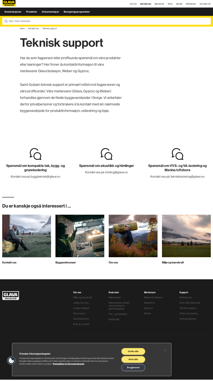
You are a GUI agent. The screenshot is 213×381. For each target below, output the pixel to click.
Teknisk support (49, 29)
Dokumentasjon (50, 13)
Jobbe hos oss (81, 304)
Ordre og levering (188, 314)
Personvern (79, 314)
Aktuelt (179, 4)
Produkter (32, 13)
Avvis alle (133, 359)
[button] (11, 360)
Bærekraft (159, 4)
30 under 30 (205, 4)
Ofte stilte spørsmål (189, 304)
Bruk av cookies (81, 325)
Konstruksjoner (13, 13)
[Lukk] (165, 350)
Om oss (133, 4)
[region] (92, 359)
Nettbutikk (114, 320)
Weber (147, 314)
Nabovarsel (114, 298)
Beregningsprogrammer (77, 13)
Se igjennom (133, 367)
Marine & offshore (153, 298)
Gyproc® (148, 309)
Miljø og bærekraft (82, 298)
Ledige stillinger (81, 309)
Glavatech (149, 304)
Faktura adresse (187, 320)
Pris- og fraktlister (118, 315)
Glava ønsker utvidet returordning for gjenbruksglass (119, 307)
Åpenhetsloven (81, 320)
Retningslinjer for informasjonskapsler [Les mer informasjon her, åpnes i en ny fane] (68, 364)
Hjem (22, 29)
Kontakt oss (146, 4)
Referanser (191, 4)
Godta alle (133, 351)
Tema (170, 4)
